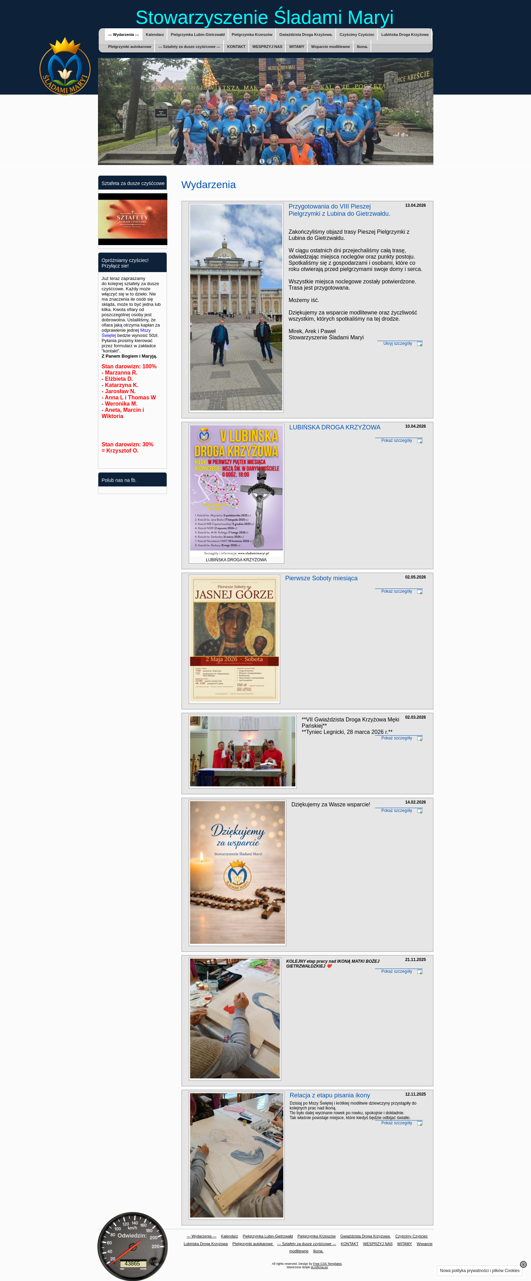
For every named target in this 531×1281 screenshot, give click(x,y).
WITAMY (296, 47)
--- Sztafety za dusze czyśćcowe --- (189, 47)
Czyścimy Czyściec (357, 34)
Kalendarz (155, 34)
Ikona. (362, 47)
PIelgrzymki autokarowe (129, 47)
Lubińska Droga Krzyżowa (405, 34)
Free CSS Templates (327, 1263)
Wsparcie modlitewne (330, 47)
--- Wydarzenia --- (123, 34)
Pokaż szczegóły (396, 440)
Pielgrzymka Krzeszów (252, 34)
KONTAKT (236, 47)
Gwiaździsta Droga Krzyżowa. (306, 34)
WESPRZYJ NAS (268, 47)
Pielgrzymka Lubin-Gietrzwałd (198, 34)
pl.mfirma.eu (319, 1267)
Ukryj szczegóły (397, 343)
